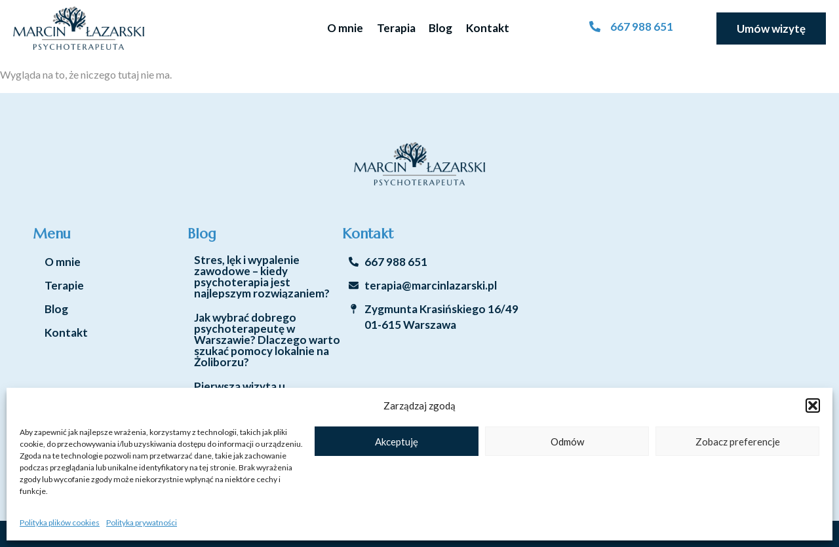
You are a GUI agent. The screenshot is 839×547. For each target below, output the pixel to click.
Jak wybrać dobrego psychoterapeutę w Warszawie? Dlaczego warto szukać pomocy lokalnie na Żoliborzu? (267, 340)
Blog (440, 28)
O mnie (345, 28)
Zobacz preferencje (737, 441)
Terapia (396, 28)
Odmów (567, 441)
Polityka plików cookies (60, 522)
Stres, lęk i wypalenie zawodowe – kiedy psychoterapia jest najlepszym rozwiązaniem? (262, 276)
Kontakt (487, 28)
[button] (812, 405)
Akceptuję (396, 441)
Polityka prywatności (141, 522)
